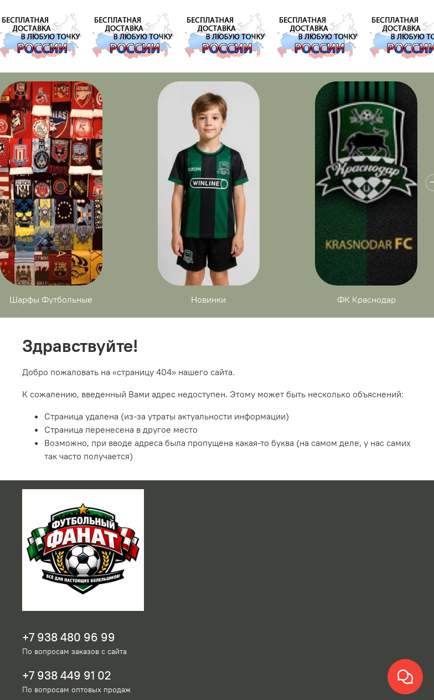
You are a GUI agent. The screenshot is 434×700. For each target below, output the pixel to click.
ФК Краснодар (380, 310)
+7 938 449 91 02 (66, 686)
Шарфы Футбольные (53, 310)
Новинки (216, 310)
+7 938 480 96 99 (68, 648)
